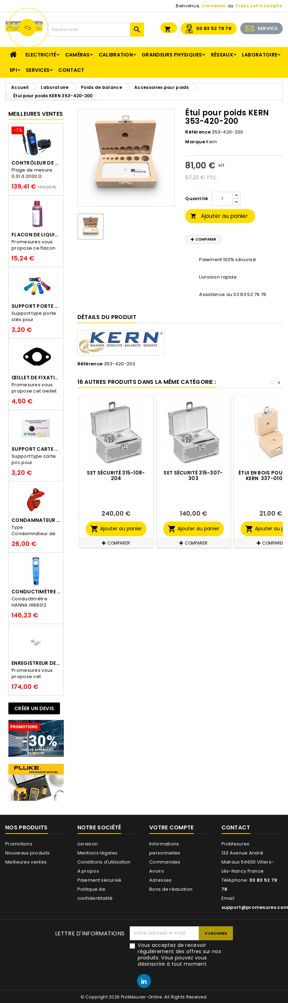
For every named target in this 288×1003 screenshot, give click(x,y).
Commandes (165, 862)
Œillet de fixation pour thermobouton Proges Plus (36, 377)
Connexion (214, 6)
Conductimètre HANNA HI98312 (36, 591)
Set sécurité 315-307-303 (193, 475)
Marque (195, 142)
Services (38, 70)
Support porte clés (36, 306)
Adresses (160, 880)
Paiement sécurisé (99, 880)
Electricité (40, 54)
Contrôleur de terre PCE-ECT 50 (36, 163)
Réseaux (222, 54)
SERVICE (267, 28)
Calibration (116, 54)
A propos (88, 871)
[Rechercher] (96, 30)
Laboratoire (259, 54)
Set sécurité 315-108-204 (116, 475)
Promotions (18, 844)
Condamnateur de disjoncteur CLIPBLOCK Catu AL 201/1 (36, 520)
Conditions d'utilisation (104, 862)
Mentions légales (97, 853)
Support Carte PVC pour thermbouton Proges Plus (36, 449)
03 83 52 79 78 (214, 28)
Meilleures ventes (26, 862)
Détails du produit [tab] (106, 317)
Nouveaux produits (27, 853)
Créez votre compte (258, 6)
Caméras (77, 54)
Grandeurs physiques (172, 54)
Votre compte (171, 827)
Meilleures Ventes (35, 114)
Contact (71, 70)
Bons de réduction (170, 889)
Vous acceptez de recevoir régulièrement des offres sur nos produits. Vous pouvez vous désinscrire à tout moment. (179, 954)
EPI (13, 70)
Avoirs (156, 871)
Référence (198, 132)
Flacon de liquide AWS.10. (36, 234)
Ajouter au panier (219, 216)
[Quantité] (222, 199)
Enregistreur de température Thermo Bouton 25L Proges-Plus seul (36, 663)
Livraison (87, 844)
